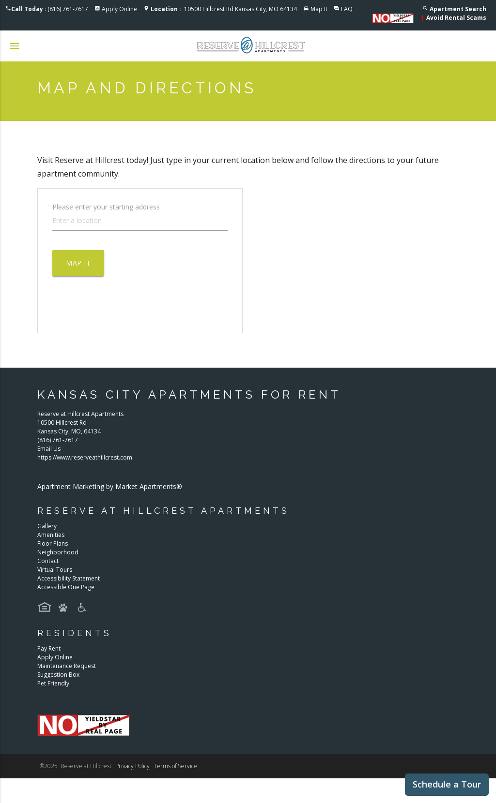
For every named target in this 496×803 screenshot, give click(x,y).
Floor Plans (52, 543)
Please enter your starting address (106, 206)
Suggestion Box (58, 674)
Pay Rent (49, 648)
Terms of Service (175, 766)
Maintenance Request (66, 666)
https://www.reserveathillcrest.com (84, 457)
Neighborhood (57, 552)
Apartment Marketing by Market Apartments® (109, 486)
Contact (48, 561)
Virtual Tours (54, 569)
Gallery (47, 526)
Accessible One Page (65, 587)
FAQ (347, 9)
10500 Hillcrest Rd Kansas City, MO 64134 (224, 9)
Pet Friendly (53, 683)
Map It (318, 9)
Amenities (50, 535)
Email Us (49, 449)
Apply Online (119, 9)
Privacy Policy (132, 766)
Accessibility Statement (68, 578)
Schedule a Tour (447, 784)
